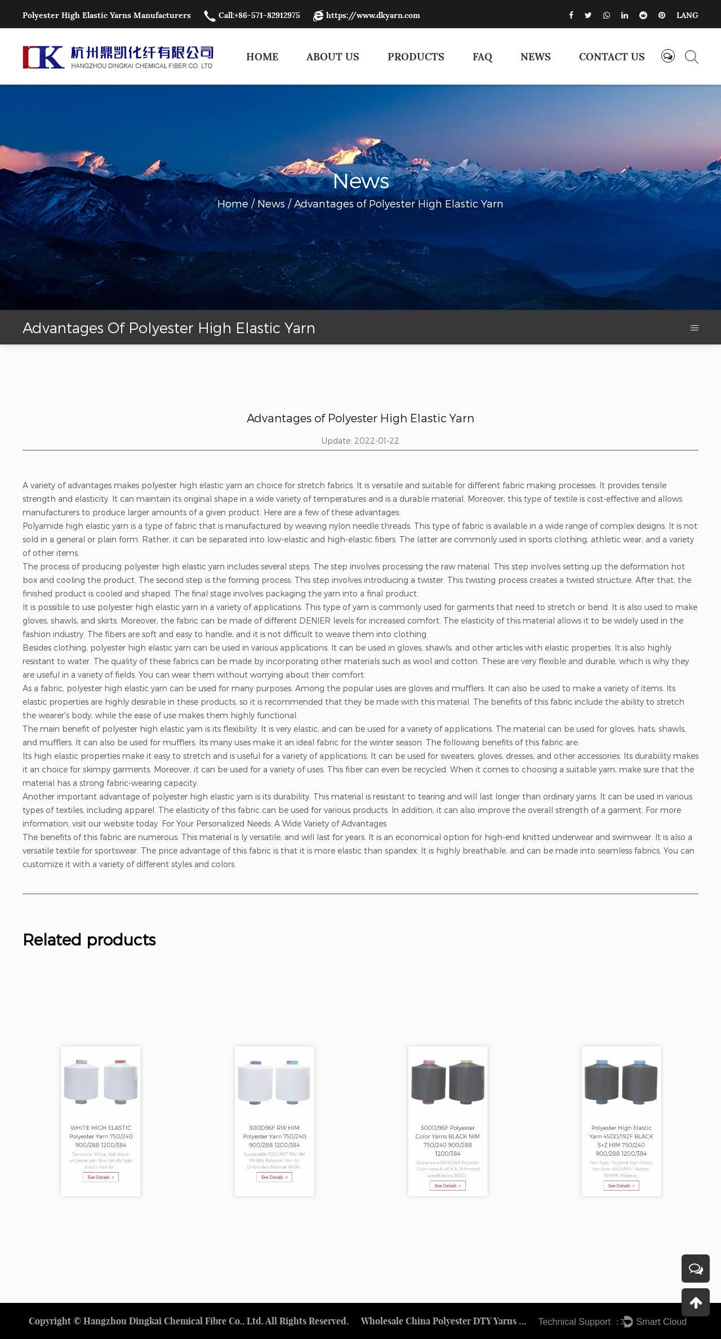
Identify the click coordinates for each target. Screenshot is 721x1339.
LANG (687, 15)
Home (262, 56)
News (535, 56)
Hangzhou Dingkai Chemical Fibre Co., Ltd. (173, 1321)
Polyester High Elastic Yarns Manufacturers (107, 15)
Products (416, 56)
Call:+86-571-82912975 (252, 15)
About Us (332, 56)
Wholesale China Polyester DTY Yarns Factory (445, 1321)
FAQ (482, 56)
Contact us (612, 56)
